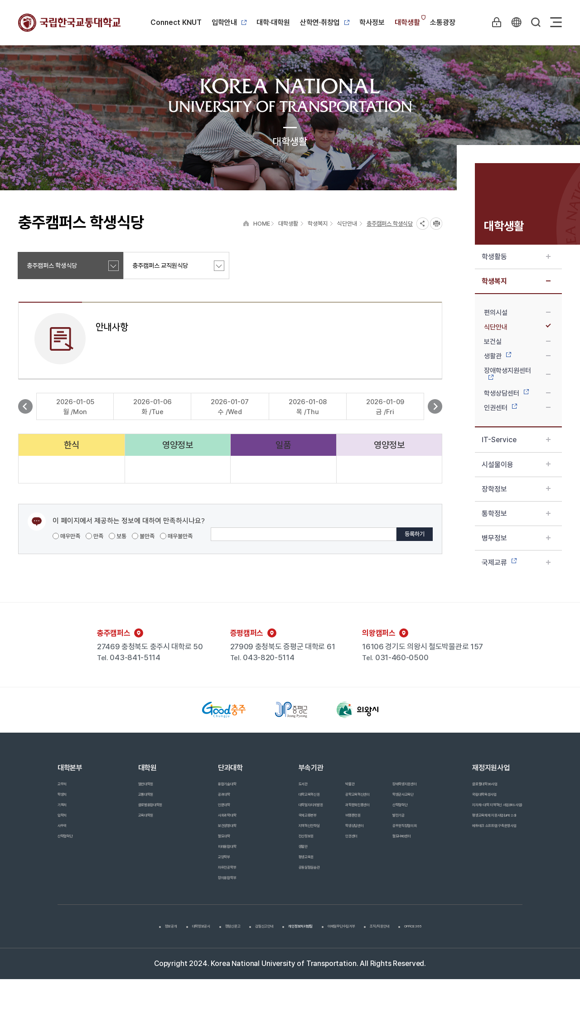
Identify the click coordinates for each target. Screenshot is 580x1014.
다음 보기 (435, 406)
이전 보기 (25, 406)
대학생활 (407, 22)
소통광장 (442, 22)
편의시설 (517, 313)
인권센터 (517, 408)
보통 (117, 536)
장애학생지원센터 (517, 373)
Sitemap (556, 22)
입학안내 (229, 22)
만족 (94, 536)
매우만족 (66, 536)
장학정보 (516, 489)
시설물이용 (516, 464)
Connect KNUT (176, 22)
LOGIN (493, 22)
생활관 (517, 356)
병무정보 (516, 538)
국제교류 (516, 562)
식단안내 (517, 327)
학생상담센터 (517, 393)
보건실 (517, 342)
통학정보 (516, 513)
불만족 (143, 536)
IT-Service (516, 439)
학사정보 (372, 22)
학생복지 (516, 281)
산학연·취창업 (324, 22)
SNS (422, 223)
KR (514, 22)
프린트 (436, 223)
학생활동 (516, 256)
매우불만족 (176, 536)
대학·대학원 (273, 22)
